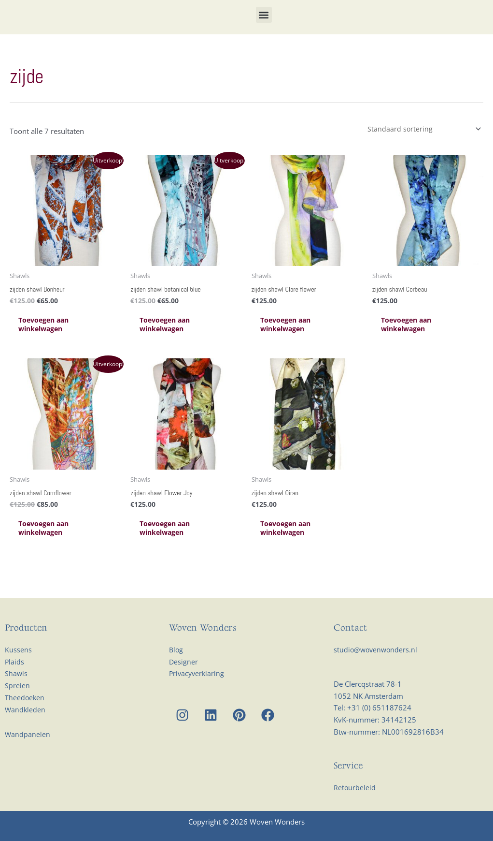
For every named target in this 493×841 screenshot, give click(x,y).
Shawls (16, 693)
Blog (176, 669)
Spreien (17, 705)
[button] (264, 22)
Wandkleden (25, 729)
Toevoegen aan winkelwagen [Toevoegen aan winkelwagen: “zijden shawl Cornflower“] (51, 547)
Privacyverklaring (197, 693)
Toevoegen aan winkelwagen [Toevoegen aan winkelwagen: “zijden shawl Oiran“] (293, 547)
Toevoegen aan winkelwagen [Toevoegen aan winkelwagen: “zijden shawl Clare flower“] (293, 342)
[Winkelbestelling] (421, 144)
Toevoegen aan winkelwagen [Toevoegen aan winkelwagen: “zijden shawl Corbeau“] (414, 342)
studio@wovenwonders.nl (377, 669)
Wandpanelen (28, 754)
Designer (183, 681)
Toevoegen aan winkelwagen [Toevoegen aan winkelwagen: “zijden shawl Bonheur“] (51, 342)
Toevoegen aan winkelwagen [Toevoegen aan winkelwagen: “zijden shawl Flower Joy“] (172, 547)
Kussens (18, 669)
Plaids (15, 681)
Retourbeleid (355, 807)
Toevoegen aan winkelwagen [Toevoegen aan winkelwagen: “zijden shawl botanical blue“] (172, 342)
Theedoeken (25, 717)
